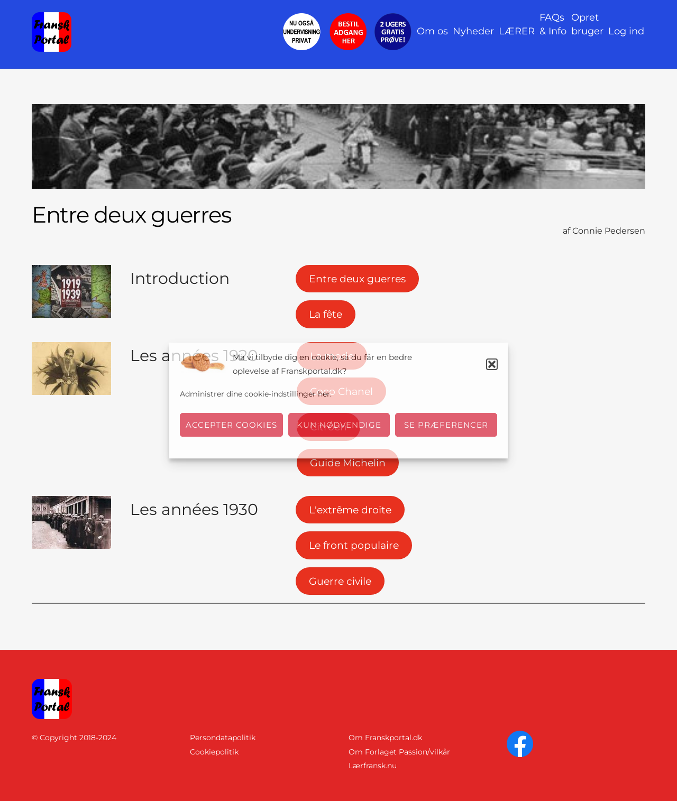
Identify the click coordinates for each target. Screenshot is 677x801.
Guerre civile (340, 581)
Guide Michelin (348, 462)
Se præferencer (446, 425)
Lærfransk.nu (373, 765)
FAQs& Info (552, 24)
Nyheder (473, 31)
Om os (432, 31)
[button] (492, 364)
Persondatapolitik (222, 737)
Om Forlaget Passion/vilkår (399, 752)
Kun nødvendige (339, 425)
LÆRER (517, 31)
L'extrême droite (350, 509)
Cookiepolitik (214, 752)
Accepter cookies (231, 425)
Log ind (626, 31)
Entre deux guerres (357, 278)
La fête (325, 314)
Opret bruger (587, 24)
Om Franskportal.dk (385, 737)
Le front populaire (354, 545)
